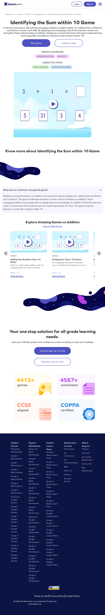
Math (28, 14)
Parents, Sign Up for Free (52, 351)
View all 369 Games (52, 226)
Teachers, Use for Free (52, 362)
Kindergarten (39, 14)
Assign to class (69, 43)
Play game (36, 43)
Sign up (90, 4)
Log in (76, 4)
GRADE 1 (62, 56)
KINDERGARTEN (45, 56)
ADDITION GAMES (61, 67)
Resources (10, 14)
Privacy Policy (56, 596)
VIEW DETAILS (16, 276)
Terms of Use (41, 596)
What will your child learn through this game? (52, 190)
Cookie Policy (72, 596)
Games (20, 14)
